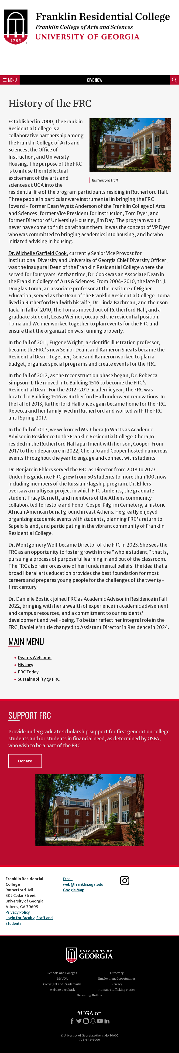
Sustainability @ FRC (39, 679)
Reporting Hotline (89, 995)
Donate (25, 761)
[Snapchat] (93, 1021)
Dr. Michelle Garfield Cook (37, 253)
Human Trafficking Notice (116, 989)
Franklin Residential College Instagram (124, 880)
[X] (79, 1021)
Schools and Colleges (62, 973)
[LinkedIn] (107, 1021)
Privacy (116, 984)
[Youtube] (100, 1021)
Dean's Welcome (35, 657)
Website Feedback (62, 989)
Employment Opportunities (117, 978)
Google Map (73, 890)
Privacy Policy (18, 912)
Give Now (94, 80)
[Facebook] (72, 1021)
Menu (10, 80)
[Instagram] (86, 1021)
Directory (117, 973)
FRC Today (28, 672)
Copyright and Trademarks (62, 984)
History (25, 664)
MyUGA (62, 978)
